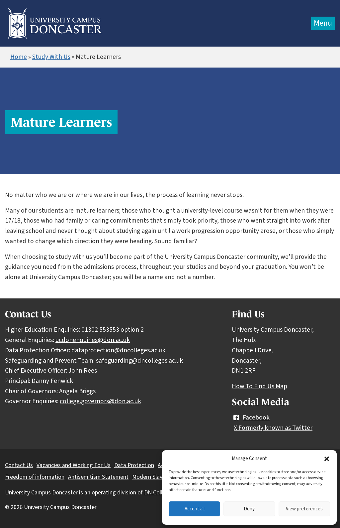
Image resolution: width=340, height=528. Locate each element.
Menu (323, 23)
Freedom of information (34, 477)
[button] (326, 458)
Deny (249, 508)
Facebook (251, 417)
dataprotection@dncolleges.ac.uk (118, 350)
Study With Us (51, 57)
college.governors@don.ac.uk (100, 401)
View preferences (304, 508)
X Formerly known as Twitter (273, 428)
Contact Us (19, 465)
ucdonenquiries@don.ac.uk (92, 340)
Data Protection (134, 465)
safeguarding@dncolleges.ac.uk (139, 360)
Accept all (195, 508)
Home (18, 57)
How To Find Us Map (259, 386)
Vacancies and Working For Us (74, 465)
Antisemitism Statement (98, 477)
